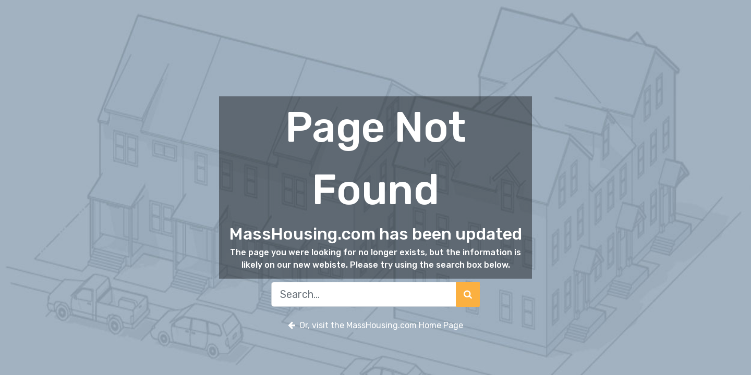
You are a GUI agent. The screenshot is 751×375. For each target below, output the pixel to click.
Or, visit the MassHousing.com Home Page (375, 325)
